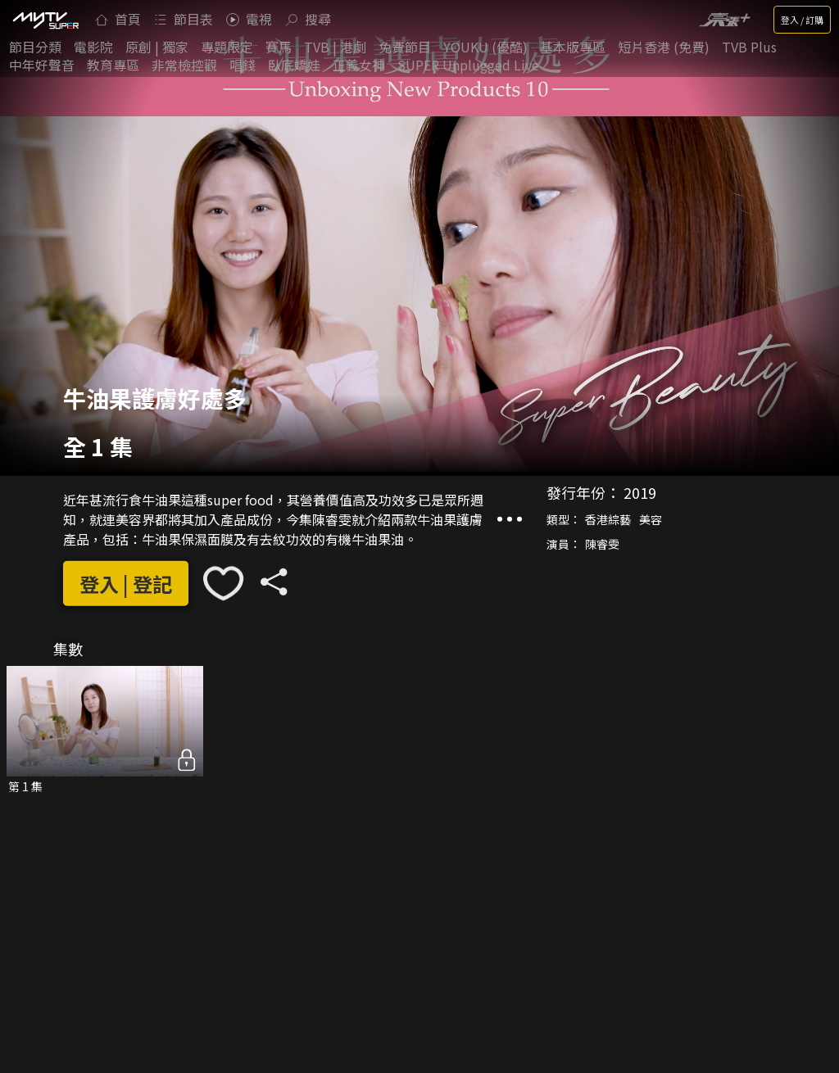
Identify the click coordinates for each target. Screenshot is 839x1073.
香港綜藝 (608, 519)
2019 (640, 492)
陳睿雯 (602, 544)
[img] (45, 20)
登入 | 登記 (125, 583)
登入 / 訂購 (802, 19)
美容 (650, 519)
